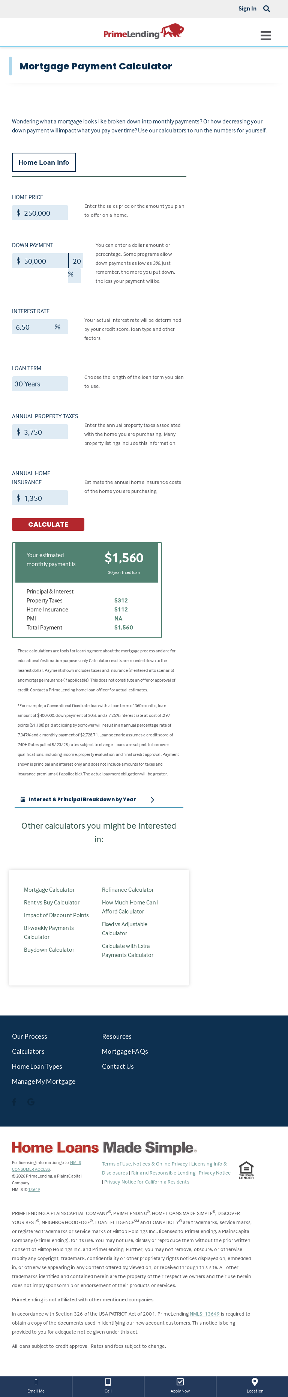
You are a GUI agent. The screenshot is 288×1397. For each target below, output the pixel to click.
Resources (117, 1036)
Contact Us (118, 1066)
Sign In (247, 8)
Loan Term (26, 368)
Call (108, 1385)
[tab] (99, 799)
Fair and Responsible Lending (163, 1172)
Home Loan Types (37, 1066)
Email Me (36, 1385)
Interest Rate (31, 311)
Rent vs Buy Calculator (52, 902)
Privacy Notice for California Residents (147, 1181)
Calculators (28, 1051)
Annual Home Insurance (31, 477)
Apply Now (180, 1385)
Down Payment (32, 245)
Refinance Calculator (128, 889)
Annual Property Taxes (45, 416)
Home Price (27, 197)
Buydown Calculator (49, 949)
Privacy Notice (215, 1172)
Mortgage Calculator (49, 889)
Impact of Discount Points (56, 915)
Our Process (30, 1036)
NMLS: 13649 (205, 1313)
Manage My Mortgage (44, 1081)
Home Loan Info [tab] (43, 162)
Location (255, 1385)
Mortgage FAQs (125, 1051)
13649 (34, 1189)
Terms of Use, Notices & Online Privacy (145, 1163)
